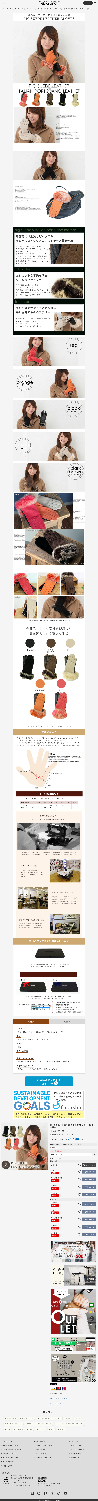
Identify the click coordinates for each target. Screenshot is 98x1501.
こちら (47, 1485)
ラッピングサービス (76, 1449)
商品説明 (67, 1022)
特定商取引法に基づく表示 (12, 1449)
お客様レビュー (75, 1453)
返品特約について (57, 1393)
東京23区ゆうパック (10, 1453)
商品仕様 (31, 1022)
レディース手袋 (37, 9)
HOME (2, 9)
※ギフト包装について (58, 1151)
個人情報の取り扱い (10, 1457)
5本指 (46, 9)
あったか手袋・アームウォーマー (18, 9)
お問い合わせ (7, 1466)
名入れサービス (75, 1457)
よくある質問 (7, 1462)
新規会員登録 (41, 1449)
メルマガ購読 (41, 1453)
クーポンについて (76, 1445)
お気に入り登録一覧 (43, 1457)
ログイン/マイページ (44, 1445)
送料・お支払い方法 (10, 1445)
